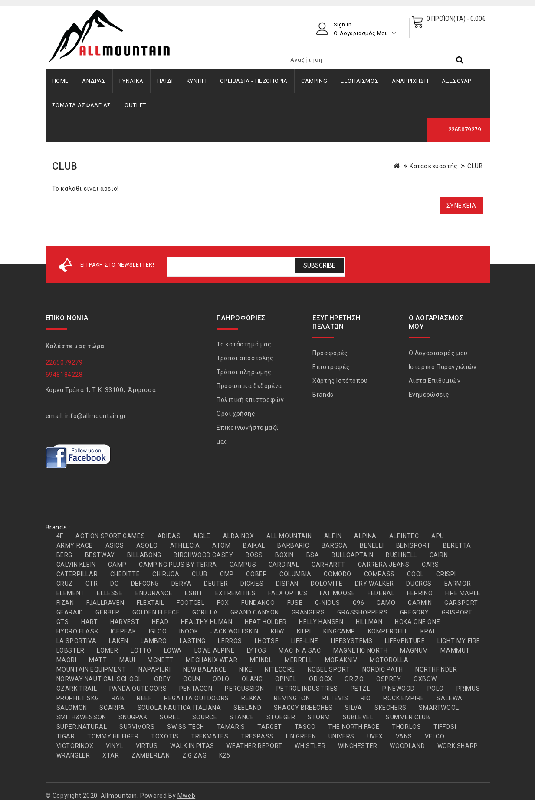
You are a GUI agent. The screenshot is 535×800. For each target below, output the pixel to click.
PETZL (360, 688)
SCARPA (112, 707)
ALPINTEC (404, 535)
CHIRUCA (165, 574)
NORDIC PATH (382, 669)
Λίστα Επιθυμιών (435, 380)
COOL (415, 574)
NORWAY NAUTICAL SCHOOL (99, 679)
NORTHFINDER (436, 669)
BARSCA (335, 545)
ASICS (114, 545)
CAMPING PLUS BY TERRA (178, 564)
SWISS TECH (185, 726)
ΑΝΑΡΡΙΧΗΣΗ (410, 81)
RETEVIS (335, 698)
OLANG (252, 679)
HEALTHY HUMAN (207, 621)
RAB (118, 698)
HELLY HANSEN (321, 621)
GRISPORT (457, 612)
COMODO (337, 574)
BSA (312, 555)
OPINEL (286, 679)
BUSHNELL (401, 555)
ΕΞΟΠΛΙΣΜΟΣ (359, 81)
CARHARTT (328, 564)
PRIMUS (468, 688)
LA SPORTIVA (76, 640)
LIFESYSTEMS (352, 640)
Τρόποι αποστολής (245, 358)
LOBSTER (70, 650)
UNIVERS (341, 736)
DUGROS (419, 583)
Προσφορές (330, 352)
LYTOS (256, 650)
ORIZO (354, 679)
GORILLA (205, 612)
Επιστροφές (331, 366)
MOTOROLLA (389, 659)
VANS (404, 736)
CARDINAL (284, 564)
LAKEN (118, 640)
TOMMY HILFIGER (112, 736)
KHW (277, 631)
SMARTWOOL (439, 707)
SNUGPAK (132, 717)
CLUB (475, 166)
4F (59, 535)
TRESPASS (257, 736)
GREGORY (414, 612)
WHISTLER (310, 745)
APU (437, 535)
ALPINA (365, 535)
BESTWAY (100, 555)
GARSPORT (461, 602)
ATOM (221, 545)
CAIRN (439, 555)
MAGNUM (414, 650)
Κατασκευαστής (434, 166)
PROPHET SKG (77, 698)
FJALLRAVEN (105, 602)
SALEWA (450, 698)
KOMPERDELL (388, 631)
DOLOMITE (326, 583)
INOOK (188, 631)
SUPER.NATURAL (81, 726)
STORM (319, 717)
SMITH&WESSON (81, 717)
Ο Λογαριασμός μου (438, 352)
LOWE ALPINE (214, 650)
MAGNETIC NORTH (360, 650)
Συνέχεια (461, 205)
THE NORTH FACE (353, 726)
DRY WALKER (374, 583)
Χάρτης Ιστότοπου (340, 380)
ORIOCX (320, 679)
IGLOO (158, 631)
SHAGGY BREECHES (303, 707)
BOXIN (284, 555)
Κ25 (224, 755)
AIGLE (201, 535)
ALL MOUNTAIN (289, 535)
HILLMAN (369, 621)
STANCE (242, 717)
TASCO (305, 726)
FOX (223, 602)
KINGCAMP (339, 631)
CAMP (117, 564)
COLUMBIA (295, 574)
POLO (435, 688)
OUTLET (135, 105)
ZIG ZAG (194, 755)
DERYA (181, 583)
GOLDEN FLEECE (156, 612)
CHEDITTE (125, 574)
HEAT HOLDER (266, 621)
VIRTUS (147, 745)
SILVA (353, 707)
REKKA (251, 698)
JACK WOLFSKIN (234, 631)
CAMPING (314, 81)
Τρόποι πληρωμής (244, 372)
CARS (430, 564)
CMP (227, 574)
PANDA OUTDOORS (138, 688)
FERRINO (420, 593)
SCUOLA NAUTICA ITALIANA (179, 707)
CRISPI (446, 574)
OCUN (191, 679)
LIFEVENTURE (405, 640)
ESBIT (194, 593)
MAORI (66, 659)
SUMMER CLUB (408, 717)
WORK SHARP (457, 745)
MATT (98, 659)
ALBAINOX (238, 535)
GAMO (386, 602)
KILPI (304, 631)
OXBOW (425, 679)
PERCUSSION (244, 688)
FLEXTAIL (150, 602)
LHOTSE (267, 640)
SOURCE (204, 717)
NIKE (245, 669)
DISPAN (287, 583)
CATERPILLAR (77, 574)
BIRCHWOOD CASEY (203, 555)
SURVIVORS (136, 726)
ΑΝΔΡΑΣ (94, 81)
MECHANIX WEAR (211, 659)
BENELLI (372, 545)
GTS (62, 621)
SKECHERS (390, 707)
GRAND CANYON (254, 612)
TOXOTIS (164, 736)
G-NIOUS (327, 602)
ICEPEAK (123, 631)
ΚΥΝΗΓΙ (197, 81)
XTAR (110, 755)
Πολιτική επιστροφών (250, 399)
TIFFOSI (444, 726)
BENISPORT (413, 545)
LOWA (173, 650)
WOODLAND (407, 745)
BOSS (254, 555)
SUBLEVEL (358, 717)
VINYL (114, 745)
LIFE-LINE (304, 640)
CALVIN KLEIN (76, 564)
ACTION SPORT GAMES (110, 535)
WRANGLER (73, 755)
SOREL (170, 717)
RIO (366, 698)
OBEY (162, 679)
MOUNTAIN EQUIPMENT (91, 669)
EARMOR (457, 583)
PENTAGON (196, 688)
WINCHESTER (357, 745)
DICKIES (251, 583)
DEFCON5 (145, 583)
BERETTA (457, 545)
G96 (358, 602)
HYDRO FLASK (77, 631)
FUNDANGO (258, 602)
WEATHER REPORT (254, 745)
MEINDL (261, 659)
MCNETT (161, 659)
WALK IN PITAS (192, 745)
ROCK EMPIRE (403, 698)
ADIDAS (169, 535)
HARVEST (124, 621)
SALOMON (71, 707)
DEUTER (216, 583)
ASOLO (147, 545)
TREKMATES (209, 736)
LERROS (230, 640)
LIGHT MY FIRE (458, 640)
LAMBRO (154, 640)
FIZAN (65, 602)
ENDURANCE (153, 593)
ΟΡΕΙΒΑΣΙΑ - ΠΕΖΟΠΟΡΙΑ (254, 81)
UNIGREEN (301, 736)
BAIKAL (254, 545)
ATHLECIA (185, 545)
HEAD (160, 621)
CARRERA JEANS (384, 564)
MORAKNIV (341, 659)
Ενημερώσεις (429, 394)
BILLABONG (144, 555)
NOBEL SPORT (329, 669)
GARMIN (420, 602)
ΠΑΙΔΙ (165, 81)
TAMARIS (231, 726)
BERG (64, 555)
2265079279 (464, 129)
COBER (256, 574)
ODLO (221, 679)
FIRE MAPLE (463, 593)
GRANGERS (308, 612)
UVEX (375, 736)
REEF (144, 698)
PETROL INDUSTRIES (307, 688)
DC (114, 583)
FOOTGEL (190, 602)
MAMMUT (455, 650)
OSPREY (388, 679)
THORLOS (406, 726)
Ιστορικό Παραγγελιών (443, 366)
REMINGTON (292, 698)
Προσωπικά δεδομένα (249, 385)
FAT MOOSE (337, 593)
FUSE (294, 602)
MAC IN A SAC (300, 650)
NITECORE (280, 669)
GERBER (107, 612)
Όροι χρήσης (236, 413)
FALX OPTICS (288, 593)
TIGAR (65, 736)
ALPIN (333, 535)
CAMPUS (243, 564)
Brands (323, 394)
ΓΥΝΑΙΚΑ (131, 81)
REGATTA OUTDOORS (196, 698)
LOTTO (141, 650)
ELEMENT (70, 593)
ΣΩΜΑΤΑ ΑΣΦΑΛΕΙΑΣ (82, 105)
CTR (91, 583)
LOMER (107, 650)
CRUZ (64, 583)
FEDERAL (381, 593)
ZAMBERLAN (150, 755)
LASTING (193, 640)
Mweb (186, 795)
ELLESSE (110, 593)
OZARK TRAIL (76, 688)
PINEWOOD (398, 688)
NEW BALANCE (205, 669)
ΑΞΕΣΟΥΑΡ (456, 81)
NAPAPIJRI (154, 669)
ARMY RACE (74, 545)
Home (60, 81)
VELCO (435, 736)
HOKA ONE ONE (417, 621)
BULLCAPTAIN (353, 555)
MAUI (127, 659)
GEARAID (69, 612)
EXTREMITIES (235, 593)
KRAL (428, 631)
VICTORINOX (75, 745)
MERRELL (298, 659)
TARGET (269, 726)
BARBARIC (293, 545)
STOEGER (280, 717)
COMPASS (379, 574)
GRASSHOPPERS (362, 612)
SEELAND (247, 707)
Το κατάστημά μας (244, 344)
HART (89, 621)
